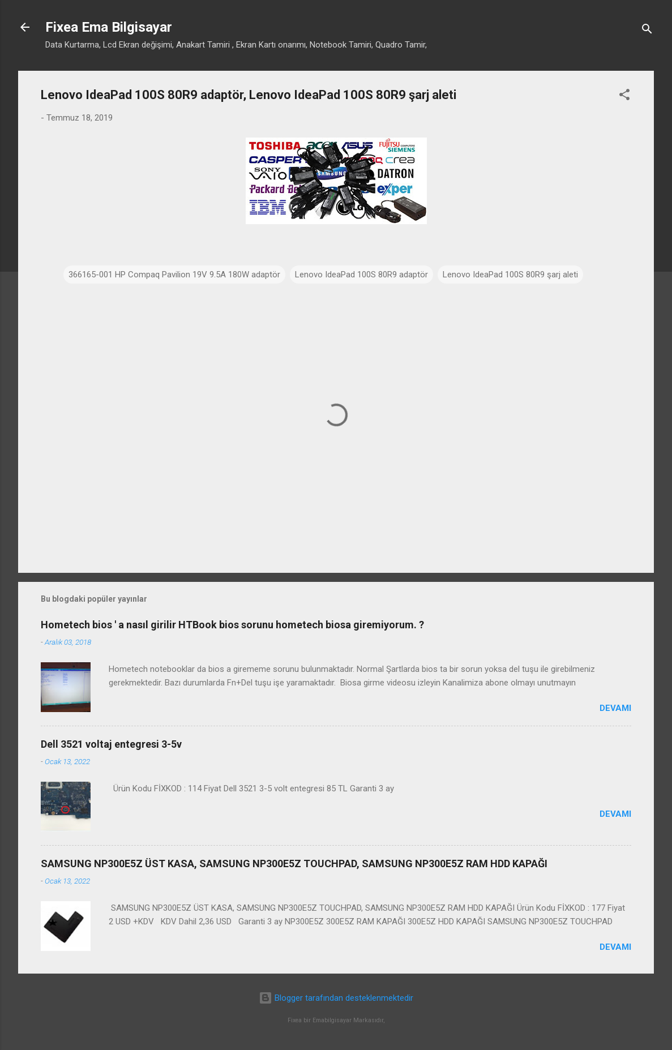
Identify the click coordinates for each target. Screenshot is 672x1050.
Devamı (615, 708)
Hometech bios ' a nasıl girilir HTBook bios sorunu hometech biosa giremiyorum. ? (232, 625)
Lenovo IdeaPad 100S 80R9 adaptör (361, 274)
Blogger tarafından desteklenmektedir (336, 998)
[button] (624, 96)
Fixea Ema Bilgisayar (108, 27)
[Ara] (647, 31)
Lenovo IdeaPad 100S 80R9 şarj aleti (510, 274)
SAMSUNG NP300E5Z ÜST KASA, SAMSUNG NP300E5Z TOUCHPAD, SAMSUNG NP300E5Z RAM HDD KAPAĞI (294, 863)
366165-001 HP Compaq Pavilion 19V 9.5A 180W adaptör (174, 274)
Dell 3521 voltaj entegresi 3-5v (111, 744)
